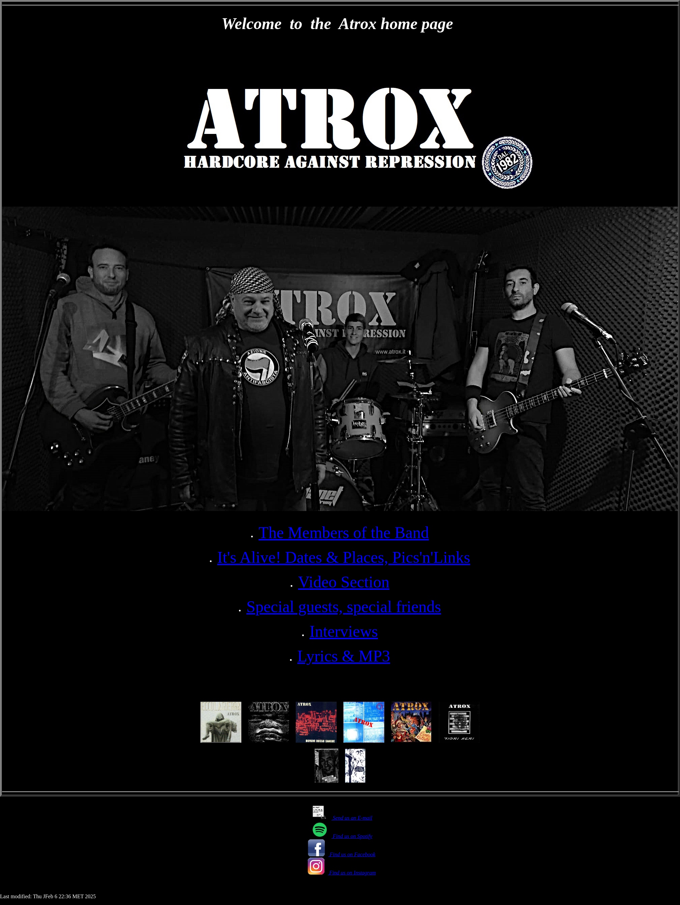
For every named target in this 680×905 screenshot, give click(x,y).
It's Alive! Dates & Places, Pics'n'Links (343, 557)
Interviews (344, 631)
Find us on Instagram (342, 873)
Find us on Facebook (341, 854)
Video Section (343, 582)
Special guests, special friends (343, 607)
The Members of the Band (344, 532)
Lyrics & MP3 (343, 656)
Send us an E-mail (341, 818)
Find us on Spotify (341, 836)
